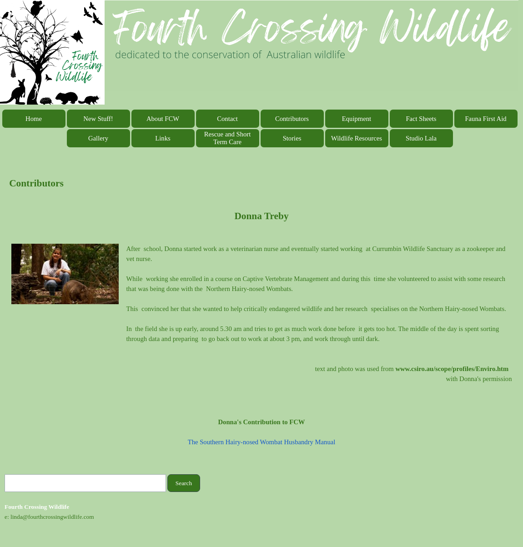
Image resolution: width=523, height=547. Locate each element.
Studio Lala (421, 138)
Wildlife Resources (356, 138)
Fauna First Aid (485, 118)
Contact (227, 118)
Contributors (292, 118)
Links (162, 138)
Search (184, 483)
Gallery (98, 138)
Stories (292, 138)
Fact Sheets (421, 118)
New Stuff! (98, 118)
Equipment (356, 118)
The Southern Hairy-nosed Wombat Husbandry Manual (262, 442)
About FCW (162, 118)
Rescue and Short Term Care (227, 138)
